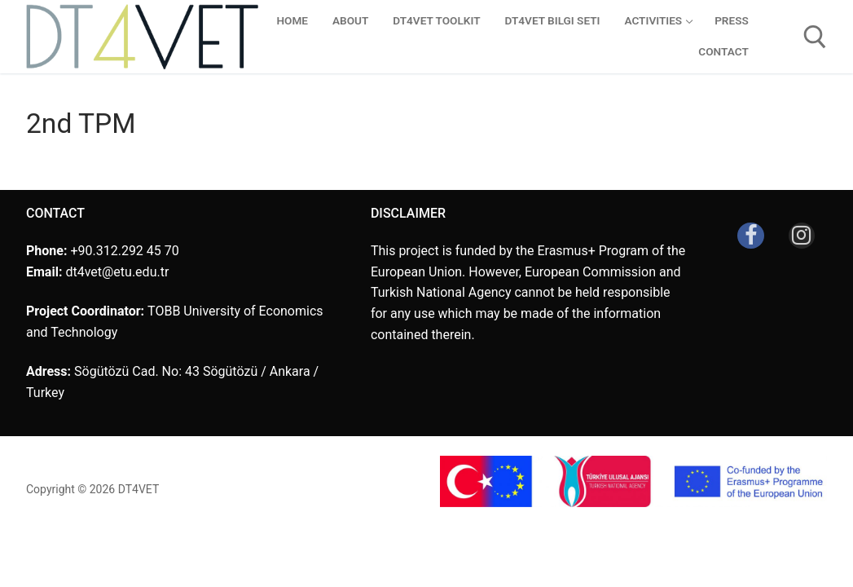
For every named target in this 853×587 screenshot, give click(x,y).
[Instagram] (802, 236)
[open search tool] (815, 37)
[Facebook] (750, 236)
